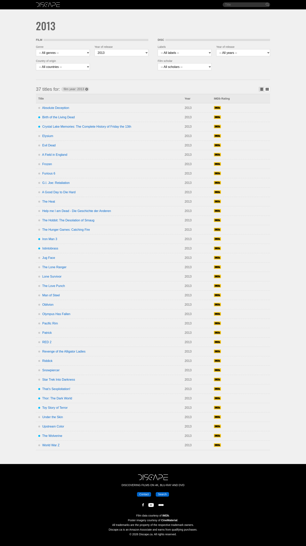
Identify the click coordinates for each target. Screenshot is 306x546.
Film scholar (165, 60)
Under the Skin (52, 417)
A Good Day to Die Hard (59, 192)
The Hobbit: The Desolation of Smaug (68, 220)
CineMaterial (169, 520)
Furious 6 (48, 173)
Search (162, 494)
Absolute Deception (55, 108)
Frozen (47, 164)
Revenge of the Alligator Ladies (63, 351)
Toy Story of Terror (55, 407)
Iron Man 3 (49, 239)
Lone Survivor (51, 276)
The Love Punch (53, 286)
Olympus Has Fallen (56, 314)
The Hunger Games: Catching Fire (66, 229)
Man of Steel (51, 295)
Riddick (47, 361)
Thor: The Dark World (57, 398)
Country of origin (46, 60)
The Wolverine (52, 435)
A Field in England (54, 154)
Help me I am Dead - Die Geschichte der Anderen (76, 211)
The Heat (48, 201)
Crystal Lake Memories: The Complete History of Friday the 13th (86, 126)
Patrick (47, 332)
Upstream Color (53, 426)
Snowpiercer (51, 370)
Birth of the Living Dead (58, 117)
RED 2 (46, 342)
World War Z (51, 445)
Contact (144, 494)
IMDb (165, 515)
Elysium (47, 136)
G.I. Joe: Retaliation (56, 182)
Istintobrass (50, 248)
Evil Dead (48, 145)
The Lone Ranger (54, 267)
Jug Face (48, 257)
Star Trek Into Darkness (58, 379)
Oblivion (47, 304)
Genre (40, 46)
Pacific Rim (50, 323)
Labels (162, 46)
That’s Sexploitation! (56, 389)
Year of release (103, 46)
